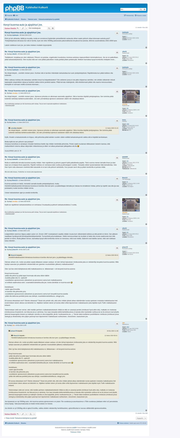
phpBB (74, 427)
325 (127, 108)
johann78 (125, 247)
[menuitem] (15, 15)
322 (127, 161)
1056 (127, 124)
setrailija (124, 104)
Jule (123, 323)
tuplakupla (125, 32)
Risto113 (125, 177)
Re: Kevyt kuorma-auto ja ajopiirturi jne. (22, 51)
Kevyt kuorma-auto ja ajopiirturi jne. (23, 24)
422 (127, 55)
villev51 (124, 51)
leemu (124, 120)
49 (127, 182)
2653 (127, 327)
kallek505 (125, 157)
